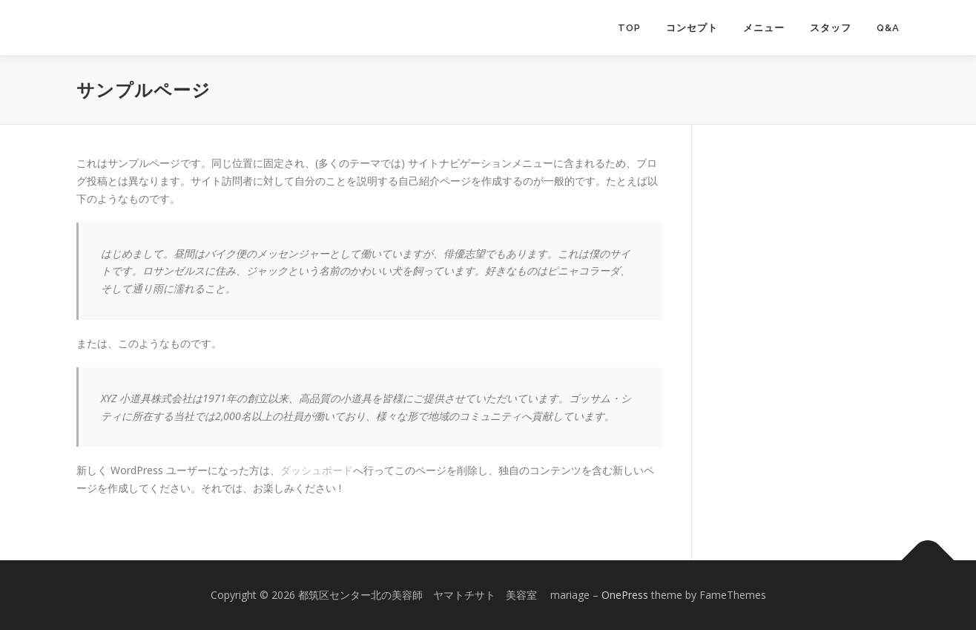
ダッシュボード (316, 470)
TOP (629, 27)
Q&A (888, 27)
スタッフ (830, 27)
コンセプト (692, 27)
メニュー (764, 27)
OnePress (624, 595)
